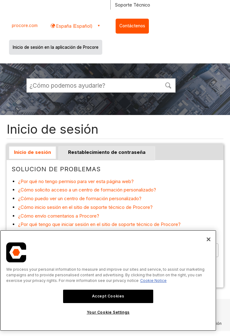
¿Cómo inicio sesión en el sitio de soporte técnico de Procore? (85, 207)
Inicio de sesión (32, 152)
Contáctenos (132, 25)
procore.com (25, 25)
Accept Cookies (108, 296)
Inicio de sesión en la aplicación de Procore (56, 47)
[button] (168, 84)
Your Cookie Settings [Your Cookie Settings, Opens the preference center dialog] (108, 312)
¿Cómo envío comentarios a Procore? (58, 216)
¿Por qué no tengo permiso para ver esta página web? (76, 181)
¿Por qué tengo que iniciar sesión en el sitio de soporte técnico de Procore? (99, 224)
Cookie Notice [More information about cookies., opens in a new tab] (153, 280)
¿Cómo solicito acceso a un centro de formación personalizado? (87, 190)
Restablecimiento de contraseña (106, 152)
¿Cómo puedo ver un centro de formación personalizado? (79, 198)
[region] (108, 280)
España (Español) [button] (74, 26)
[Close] (208, 239)
